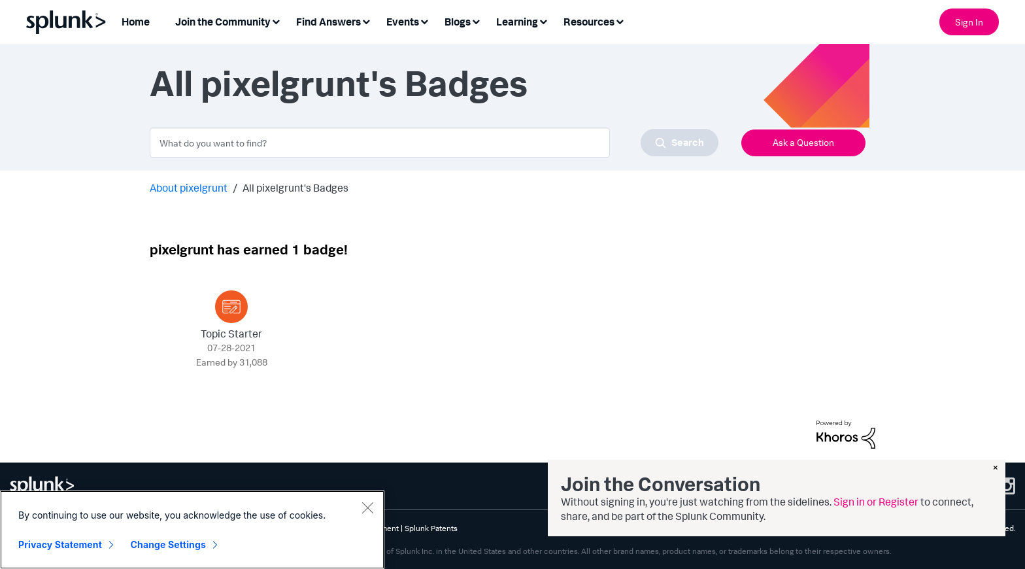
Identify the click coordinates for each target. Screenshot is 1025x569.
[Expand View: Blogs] (475, 20)
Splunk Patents (431, 528)
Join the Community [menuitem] (223, 21)
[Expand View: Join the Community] (275, 20)
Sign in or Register (875, 501)
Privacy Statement (60, 544)
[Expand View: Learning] (543, 20)
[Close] (367, 507)
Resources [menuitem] (588, 21)
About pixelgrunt (188, 187)
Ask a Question (803, 142)
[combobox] (434, 143)
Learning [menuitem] (517, 21)
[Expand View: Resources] (619, 20)
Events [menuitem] (402, 21)
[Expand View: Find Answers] (366, 20)
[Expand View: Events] (424, 20)
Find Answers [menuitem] (328, 21)
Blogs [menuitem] (458, 21)
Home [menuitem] (136, 21)
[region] (192, 530)
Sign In (969, 21)
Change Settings (168, 544)
